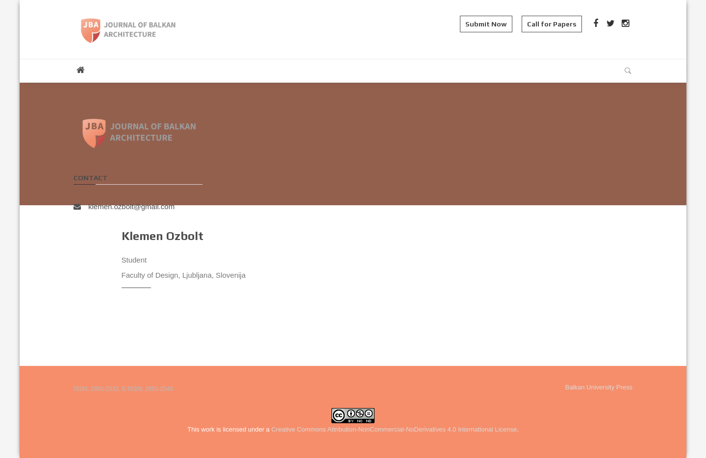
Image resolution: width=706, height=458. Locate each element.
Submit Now (486, 24)
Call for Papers (552, 24)
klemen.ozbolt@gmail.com (124, 206)
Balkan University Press (598, 387)
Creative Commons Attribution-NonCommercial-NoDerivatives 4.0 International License (394, 429)
